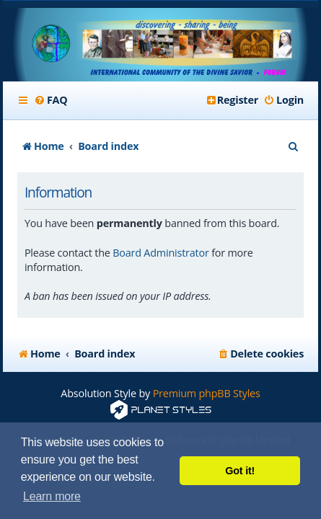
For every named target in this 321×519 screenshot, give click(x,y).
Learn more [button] (52, 496)
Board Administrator (160, 253)
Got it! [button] (240, 470)
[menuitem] (51, 100)
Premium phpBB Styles (206, 393)
